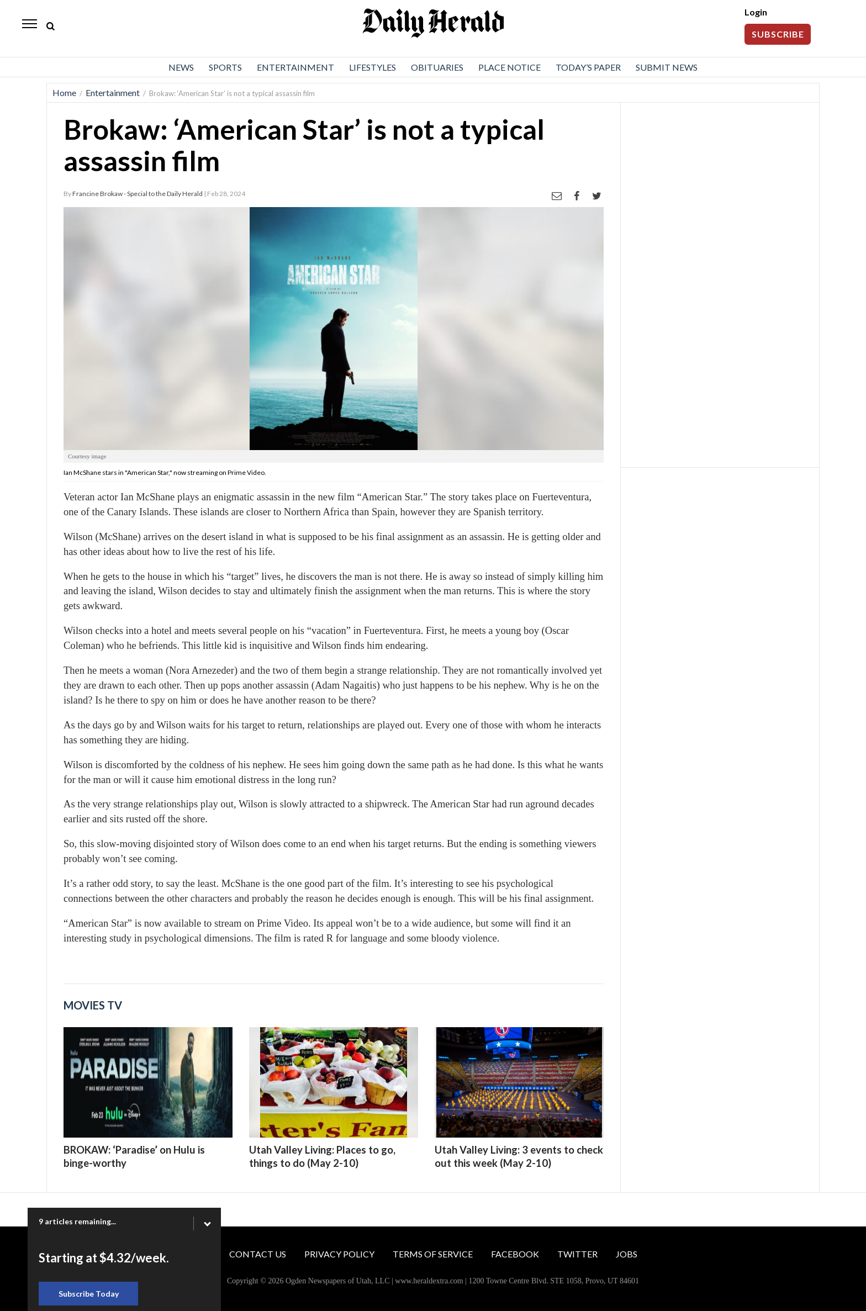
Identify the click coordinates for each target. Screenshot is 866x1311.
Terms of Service (433, 1254)
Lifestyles (372, 67)
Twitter (577, 1254)
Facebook (515, 1254)
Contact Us (257, 1254)
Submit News (667, 67)
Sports (225, 67)
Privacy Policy (339, 1254)
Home (64, 92)
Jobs (626, 1254)
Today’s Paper (588, 67)
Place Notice (509, 67)
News (181, 67)
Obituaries (437, 67)
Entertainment (295, 67)
